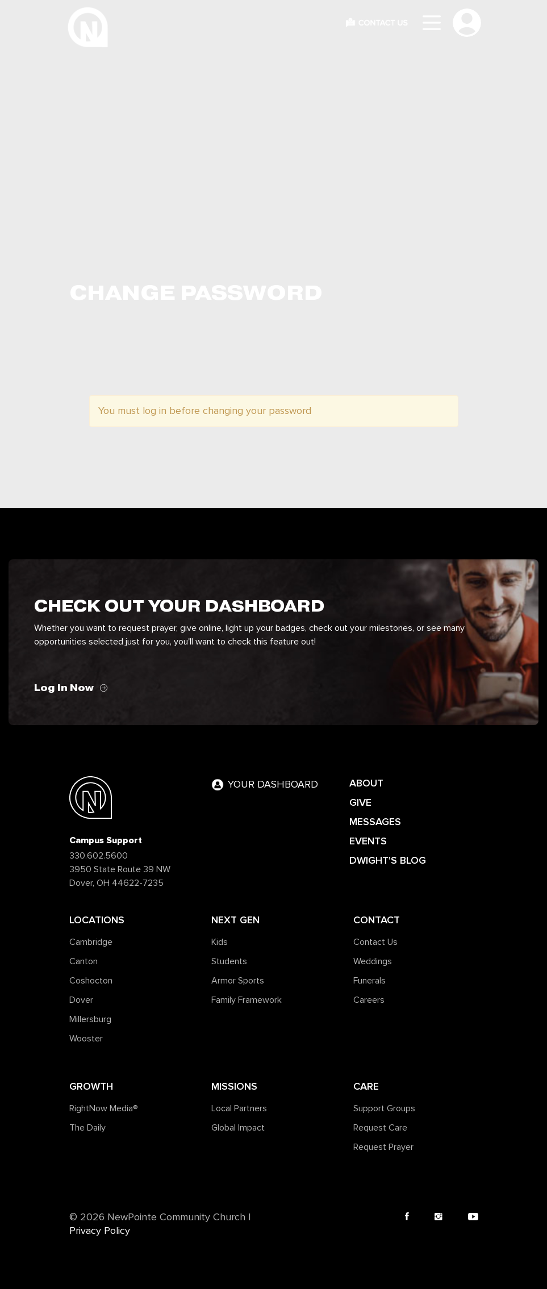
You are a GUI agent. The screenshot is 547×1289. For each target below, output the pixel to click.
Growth (91, 1086)
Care (366, 1086)
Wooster (86, 1038)
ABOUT (366, 783)
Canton (83, 961)
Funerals (369, 980)
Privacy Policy (99, 1231)
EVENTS (368, 841)
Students (229, 961)
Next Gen (235, 920)
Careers (369, 1000)
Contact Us (375, 942)
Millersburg (90, 1019)
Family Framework (246, 1000)
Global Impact (238, 1127)
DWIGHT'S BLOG (387, 860)
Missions (234, 1086)
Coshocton (90, 980)
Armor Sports (237, 980)
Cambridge (90, 942)
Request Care (380, 1127)
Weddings (372, 961)
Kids (219, 942)
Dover (81, 1000)
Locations (96, 920)
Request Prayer (383, 1147)
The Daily (87, 1127)
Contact (376, 920)
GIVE (360, 802)
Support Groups (384, 1108)
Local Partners (239, 1108)
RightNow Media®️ (103, 1108)
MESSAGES (375, 821)
